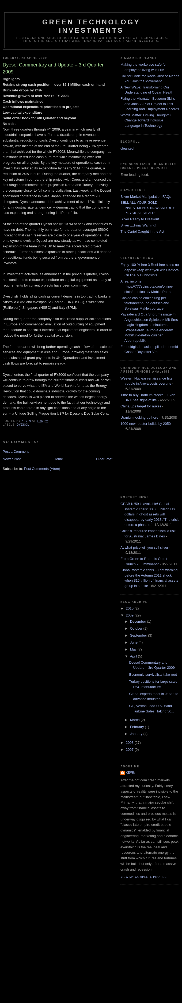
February (137, 727)
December (138, 621)
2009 (130, 615)
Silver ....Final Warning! (138, 225)
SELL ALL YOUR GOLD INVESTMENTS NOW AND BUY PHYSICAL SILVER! (147, 207)
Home (58, 459)
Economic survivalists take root (153, 675)
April (134, 656)
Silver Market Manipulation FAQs (145, 197)
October (136, 628)
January (136, 734)
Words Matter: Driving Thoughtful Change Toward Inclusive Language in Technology (145, 120)
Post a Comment (16, 452)
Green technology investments (91, 26)
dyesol (23, 424)
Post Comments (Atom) (42, 469)
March (135, 720)
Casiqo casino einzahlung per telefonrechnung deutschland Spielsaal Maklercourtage (144, 303)
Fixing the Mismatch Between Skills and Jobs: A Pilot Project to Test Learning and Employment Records (149, 103)
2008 (130, 743)
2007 (130, 750)
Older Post (104, 459)
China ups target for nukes (140, 406)
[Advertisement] (144, 463)
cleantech (127, 148)
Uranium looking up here (139, 417)
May (134, 649)
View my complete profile (143, 876)
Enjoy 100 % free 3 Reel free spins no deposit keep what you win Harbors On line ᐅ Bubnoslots (149, 270)
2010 (130, 608)
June (134, 642)
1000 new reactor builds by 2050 (145, 424)
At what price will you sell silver (144, 547)
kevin (130, 772)
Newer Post (12, 459)
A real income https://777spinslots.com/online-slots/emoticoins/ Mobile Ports (146, 286)
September (139, 635)
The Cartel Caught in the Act (142, 231)
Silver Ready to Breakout (139, 219)
